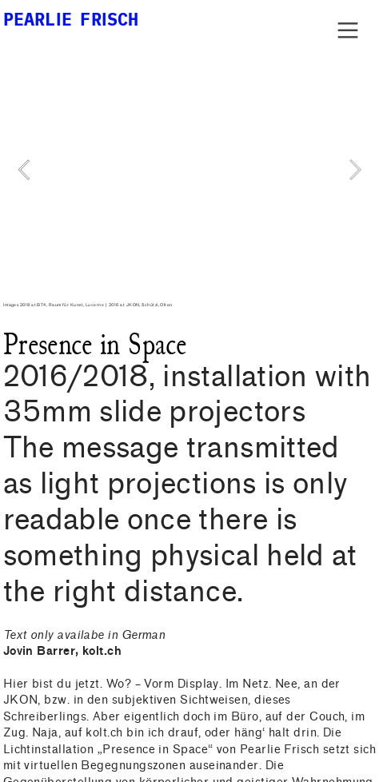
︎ (347, 31)
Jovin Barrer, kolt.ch (62, 651)
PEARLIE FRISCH (71, 19)
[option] (190, 170)
